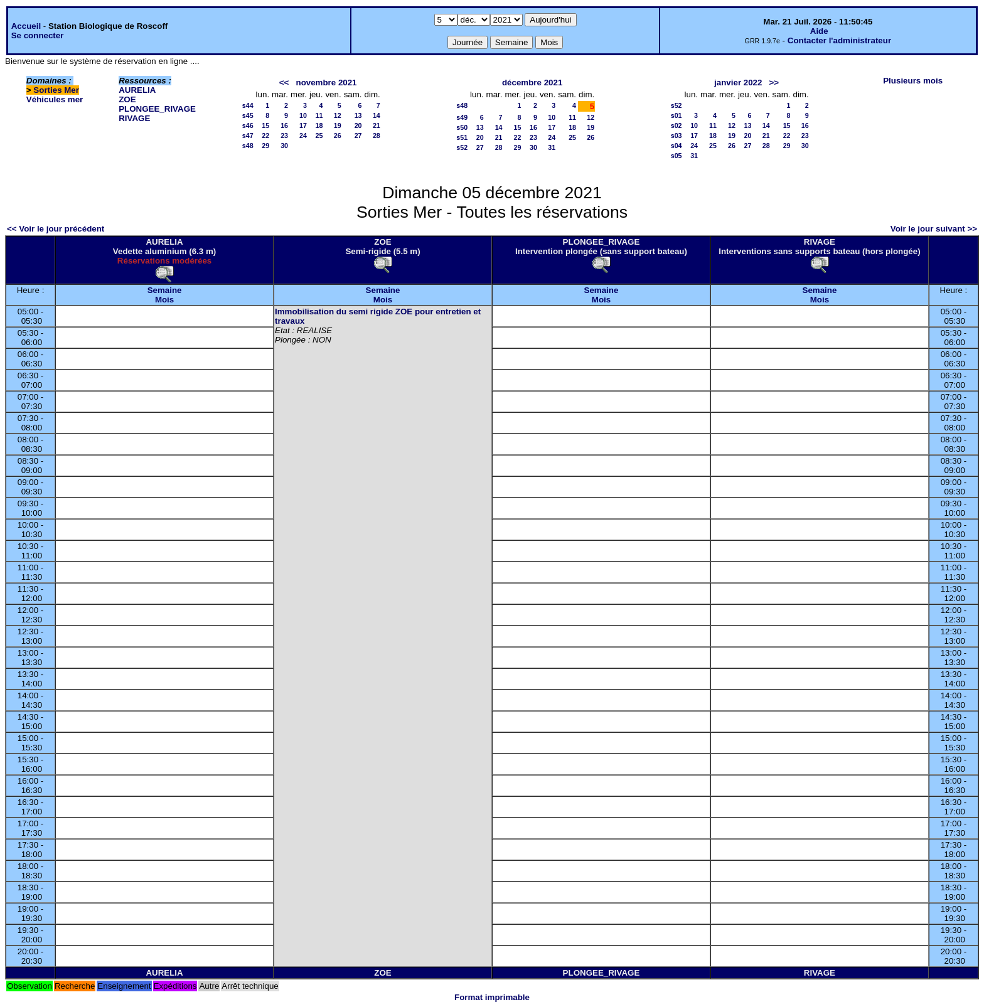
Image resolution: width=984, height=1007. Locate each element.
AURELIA (137, 90)
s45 (248, 115)
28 (376, 135)
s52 (462, 147)
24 (303, 135)
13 (358, 115)
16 (284, 125)
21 (376, 125)
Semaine (164, 290)
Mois (164, 299)
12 (337, 115)
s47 (248, 135)
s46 (248, 125)
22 (265, 135)
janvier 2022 (738, 82)
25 (319, 135)
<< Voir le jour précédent (55, 228)
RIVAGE (134, 118)
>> (774, 82)
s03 (676, 135)
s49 (462, 117)
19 (337, 125)
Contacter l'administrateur (839, 40)
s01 (676, 115)
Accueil (26, 26)
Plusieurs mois (913, 80)
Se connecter (37, 35)
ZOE (127, 99)
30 (284, 145)
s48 (248, 145)
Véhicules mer (54, 99)
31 (551, 147)
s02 (676, 125)
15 (265, 125)
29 (265, 145)
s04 (676, 145)
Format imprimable (492, 997)
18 (319, 125)
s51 (462, 137)
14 (376, 115)
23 (284, 135)
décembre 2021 (532, 82)
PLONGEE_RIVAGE (157, 109)
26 (337, 135)
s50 (462, 127)
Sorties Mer (56, 90)
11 (319, 115)
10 (303, 115)
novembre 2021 (326, 82)
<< (284, 82)
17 (303, 125)
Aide (819, 31)
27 (358, 135)
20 (358, 125)
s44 (248, 105)
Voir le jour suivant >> (933, 228)
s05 (676, 155)
